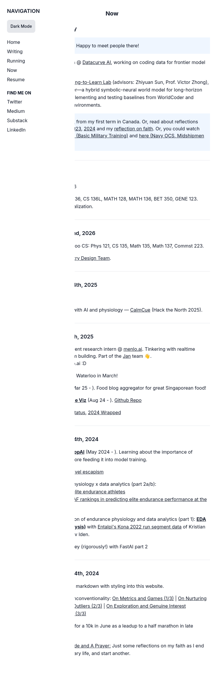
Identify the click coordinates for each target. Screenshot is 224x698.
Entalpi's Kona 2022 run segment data (140, 527)
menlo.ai (132, 349)
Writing (15, 51)
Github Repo (127, 400)
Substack (17, 120)
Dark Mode (21, 26)
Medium (16, 111)
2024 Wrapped (104, 412)
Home (13, 42)
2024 (89, 129)
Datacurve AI (97, 62)
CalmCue (140, 310)
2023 (75, 129)
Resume (16, 79)
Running (16, 61)
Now (12, 70)
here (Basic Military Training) (96, 136)
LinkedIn (16, 130)
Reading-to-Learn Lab (87, 82)
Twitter (14, 102)
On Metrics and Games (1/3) (143, 598)
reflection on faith (133, 129)
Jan (127, 356)
